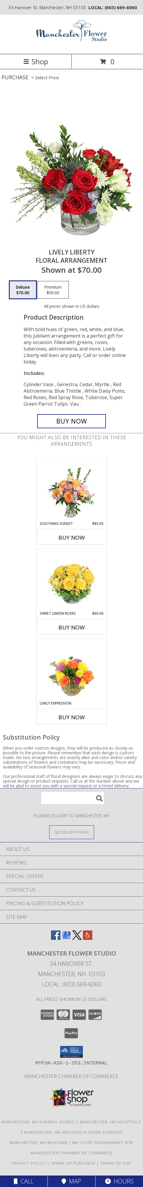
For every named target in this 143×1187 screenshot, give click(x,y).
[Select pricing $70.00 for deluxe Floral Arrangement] (23, 289)
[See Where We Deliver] (71, 832)
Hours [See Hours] (119, 1181)
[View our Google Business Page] (66, 938)
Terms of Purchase (73, 1163)
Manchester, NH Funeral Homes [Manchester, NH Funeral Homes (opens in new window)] (38, 1122)
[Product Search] (72, 798)
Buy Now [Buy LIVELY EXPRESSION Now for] (71, 717)
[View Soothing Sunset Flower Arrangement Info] (71, 490)
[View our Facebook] (55, 938)
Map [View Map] (71, 1181)
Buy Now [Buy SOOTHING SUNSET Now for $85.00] (71, 537)
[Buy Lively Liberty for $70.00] (71, 421)
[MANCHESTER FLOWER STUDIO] (71, 46)
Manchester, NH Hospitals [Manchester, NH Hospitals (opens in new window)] (111, 1122)
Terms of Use (116, 1163)
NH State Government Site (102, 1142)
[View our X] (77, 938)
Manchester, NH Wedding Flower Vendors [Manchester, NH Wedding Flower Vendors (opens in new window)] (73, 1132)
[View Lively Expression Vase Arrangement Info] (71, 670)
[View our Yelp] (87, 938)
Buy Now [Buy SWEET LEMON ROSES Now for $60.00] (71, 627)
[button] (71, 1052)
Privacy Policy (29, 1163)
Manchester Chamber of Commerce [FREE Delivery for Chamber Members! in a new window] (71, 1076)
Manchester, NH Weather (39, 1142)
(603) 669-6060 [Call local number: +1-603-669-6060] (121, 7)
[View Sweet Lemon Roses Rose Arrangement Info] (71, 580)
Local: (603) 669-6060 (71, 984)
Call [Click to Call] (24, 1181)
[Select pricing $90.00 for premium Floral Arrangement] (52, 289)
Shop (35, 61)
